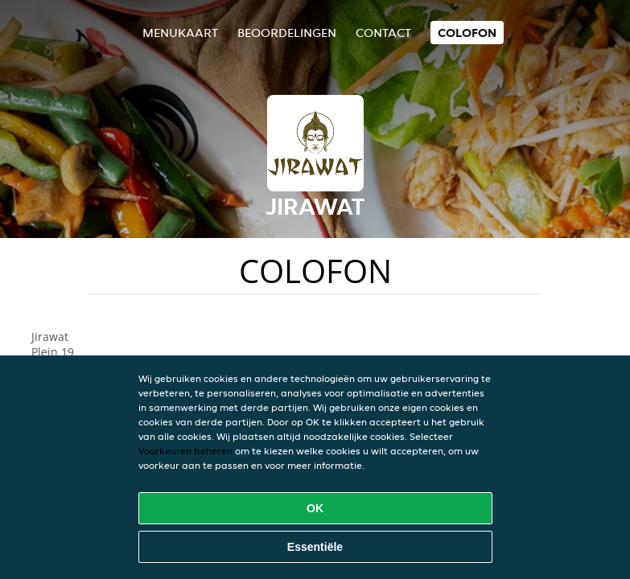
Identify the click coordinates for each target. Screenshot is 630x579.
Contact (383, 32)
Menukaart (180, 32)
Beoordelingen (286, 32)
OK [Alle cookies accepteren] (315, 508)
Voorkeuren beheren (185, 451)
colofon (467, 32)
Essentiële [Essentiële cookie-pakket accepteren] (315, 546)
